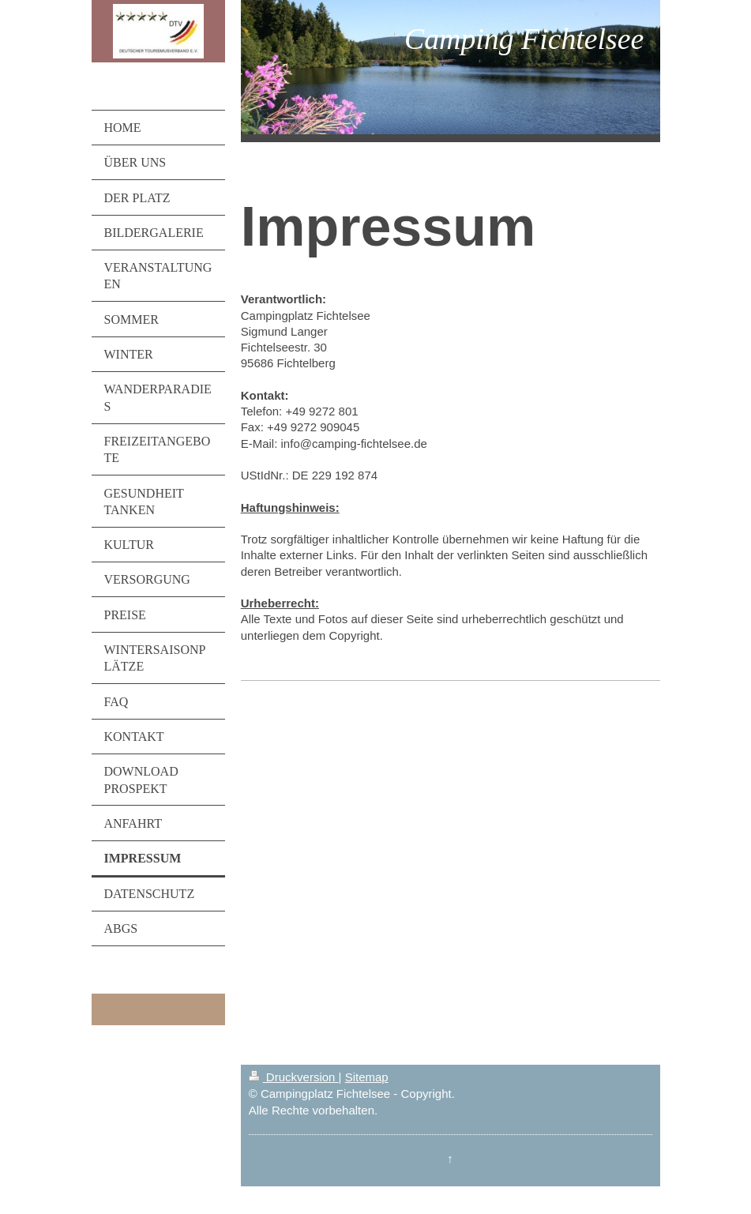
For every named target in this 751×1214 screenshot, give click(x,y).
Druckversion (294, 1077)
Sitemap (367, 1077)
